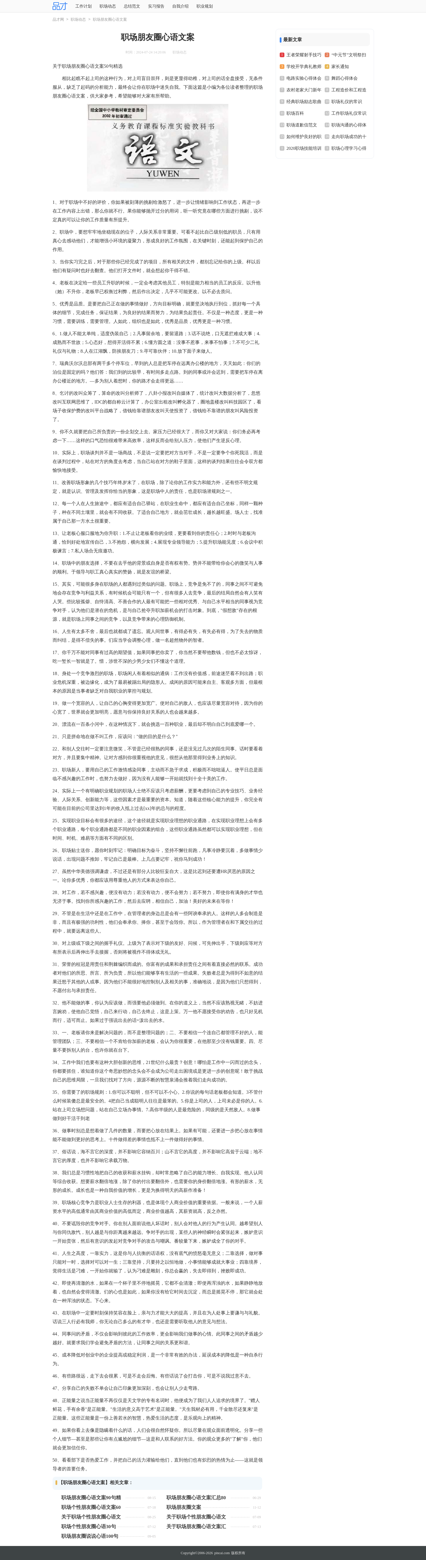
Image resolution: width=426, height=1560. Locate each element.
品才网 (58, 19)
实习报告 (156, 6)
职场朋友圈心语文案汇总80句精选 (196, 1497)
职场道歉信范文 (301, 125)
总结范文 (132, 6)
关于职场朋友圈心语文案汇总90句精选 (196, 1526)
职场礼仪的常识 (346, 101)
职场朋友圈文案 (183, 1507)
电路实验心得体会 (303, 78)
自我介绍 (180, 6)
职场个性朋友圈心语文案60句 (91, 1507)
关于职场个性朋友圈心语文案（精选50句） (196, 1517)
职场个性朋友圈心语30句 (88, 1526)
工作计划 (83, 6)
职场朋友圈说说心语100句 (90, 1536)
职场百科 (295, 113)
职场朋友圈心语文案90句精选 (91, 1497)
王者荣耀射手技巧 (303, 55)
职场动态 (108, 6)
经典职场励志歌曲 (303, 101)
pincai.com (222, 1553)
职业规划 (205, 6)
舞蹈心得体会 (344, 78)
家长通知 (340, 66)
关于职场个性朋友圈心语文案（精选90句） (91, 1517)
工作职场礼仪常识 (348, 113)
